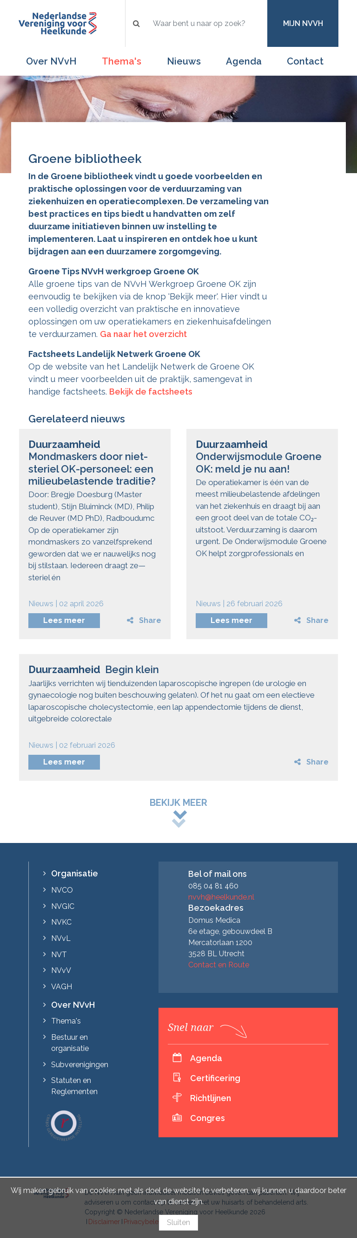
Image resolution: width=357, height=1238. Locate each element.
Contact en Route (218, 964)
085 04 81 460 (213, 886)
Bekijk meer (178, 802)
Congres (207, 1118)
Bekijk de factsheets (150, 391)
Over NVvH (51, 61)
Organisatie (74, 873)
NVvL (61, 938)
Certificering (215, 1078)
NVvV (61, 970)
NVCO (62, 890)
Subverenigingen (79, 1064)
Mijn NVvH (303, 23)
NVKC (61, 922)
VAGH (61, 986)
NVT (59, 954)
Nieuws (184, 61)
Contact (305, 61)
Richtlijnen (210, 1098)
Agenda (244, 61)
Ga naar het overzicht (143, 334)
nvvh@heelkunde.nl (221, 897)
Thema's (121, 61)
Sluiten (178, 1222)
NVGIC (62, 906)
